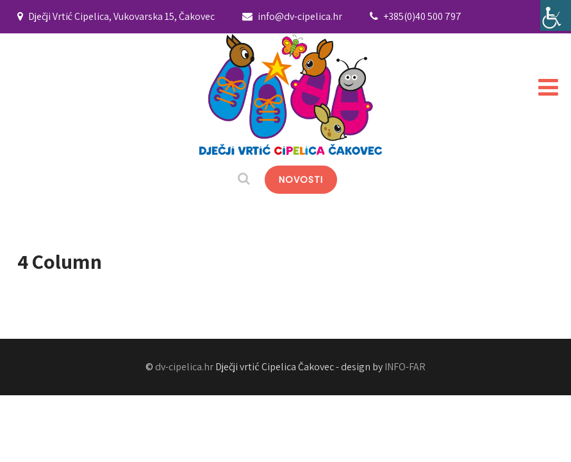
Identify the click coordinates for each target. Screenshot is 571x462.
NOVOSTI (301, 179)
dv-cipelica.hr (184, 366)
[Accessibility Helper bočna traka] (555, 15)
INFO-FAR (405, 366)
